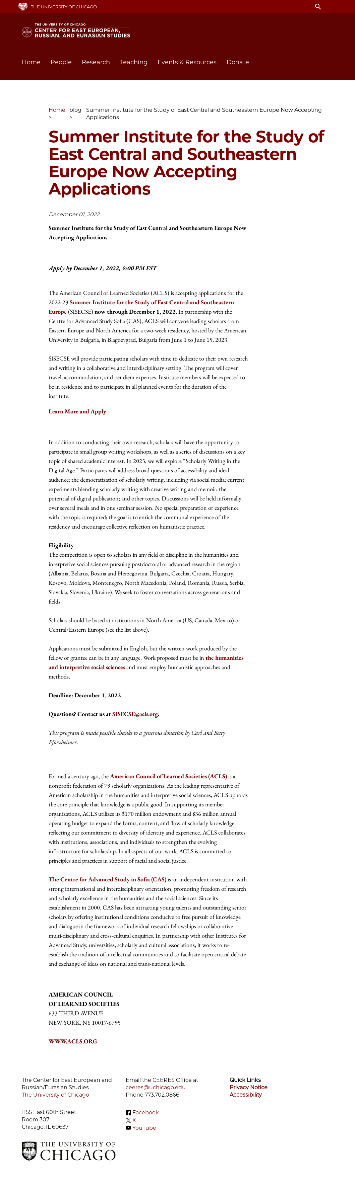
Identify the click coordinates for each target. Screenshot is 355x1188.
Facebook (145, 1112)
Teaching (133, 62)
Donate (238, 62)
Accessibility (246, 1095)
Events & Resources (187, 62)
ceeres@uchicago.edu (156, 1087)
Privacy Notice (249, 1087)
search (318, 7)
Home (31, 62)
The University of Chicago (64, 6)
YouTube (144, 1127)
